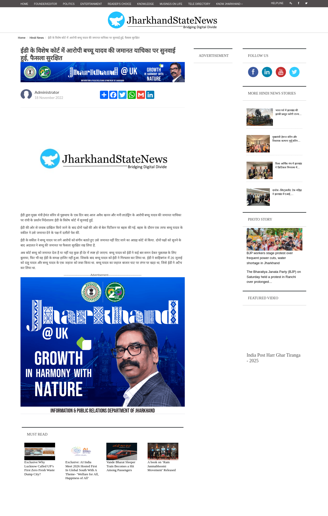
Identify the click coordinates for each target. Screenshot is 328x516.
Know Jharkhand (229, 4)
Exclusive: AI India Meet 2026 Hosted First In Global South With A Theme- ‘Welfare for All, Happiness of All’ (82, 470)
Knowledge (145, 4)
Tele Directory (199, 4)
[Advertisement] (213, 141)
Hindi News (36, 37)
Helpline (277, 3)
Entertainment (91, 4)
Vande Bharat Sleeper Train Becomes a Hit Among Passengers (120, 466)
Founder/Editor (45, 4)
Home (24, 4)
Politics (69, 4)
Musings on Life (171, 4)
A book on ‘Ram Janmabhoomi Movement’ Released (162, 466)
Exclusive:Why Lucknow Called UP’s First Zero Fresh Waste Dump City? (39, 468)
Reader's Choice (119, 4)
